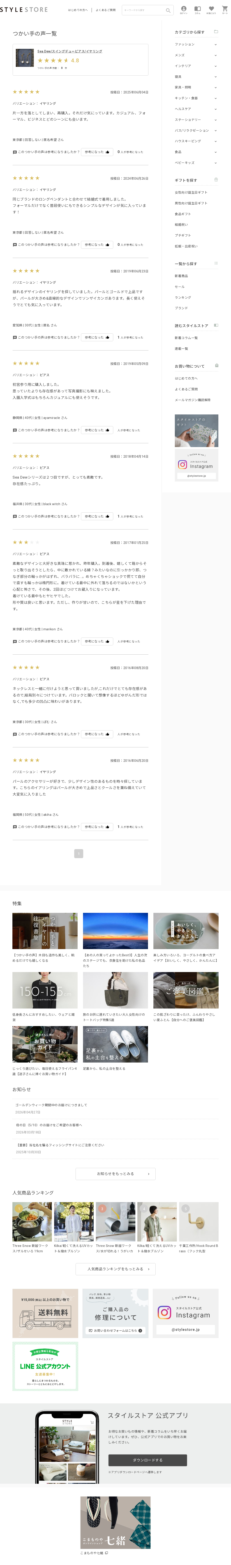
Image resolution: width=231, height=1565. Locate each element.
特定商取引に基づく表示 (125, 1547)
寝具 (178, 77)
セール (180, 287)
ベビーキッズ (184, 163)
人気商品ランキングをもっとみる (115, 1276)
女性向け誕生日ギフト (191, 192)
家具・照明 (183, 87)
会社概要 (149, 1547)
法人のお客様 (63, 1537)
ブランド (181, 308)
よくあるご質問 (106, 10)
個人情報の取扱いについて (66, 1547)
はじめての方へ (78, 10)
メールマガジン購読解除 (193, 400)
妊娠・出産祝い (186, 246)
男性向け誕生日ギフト (191, 203)
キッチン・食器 (186, 98)
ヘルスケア (183, 109)
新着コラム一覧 (186, 338)
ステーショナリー (188, 120)
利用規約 (5, 1547)
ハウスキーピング (188, 141)
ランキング (183, 297)
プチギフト (183, 235)
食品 (178, 152)
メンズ (180, 55)
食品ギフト (183, 214)
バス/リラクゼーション (192, 130)
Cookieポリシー (97, 1547)
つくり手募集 (86, 1537)
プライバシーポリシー (28, 1547)
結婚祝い (181, 224)
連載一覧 (181, 349)
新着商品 (181, 276)
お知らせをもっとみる (115, 1181)
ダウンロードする (148, 1402)
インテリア (183, 66)
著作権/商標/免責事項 (15, 1553)
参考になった (97, 159)
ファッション (184, 44)
